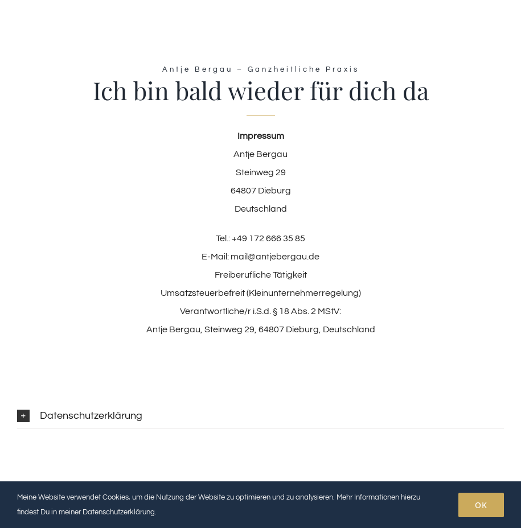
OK (481, 505)
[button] (260, 416)
